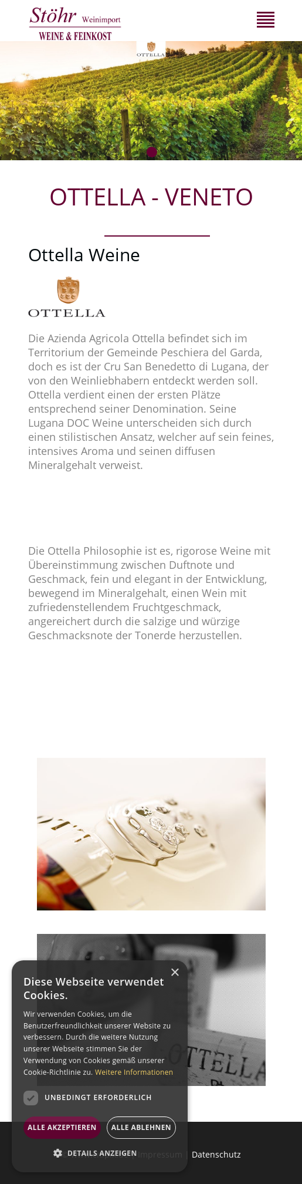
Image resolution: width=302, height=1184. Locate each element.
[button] (99, 1153)
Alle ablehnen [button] (141, 1127)
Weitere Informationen (134, 1072)
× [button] (174, 973)
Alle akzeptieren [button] (62, 1127)
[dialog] (100, 1066)
